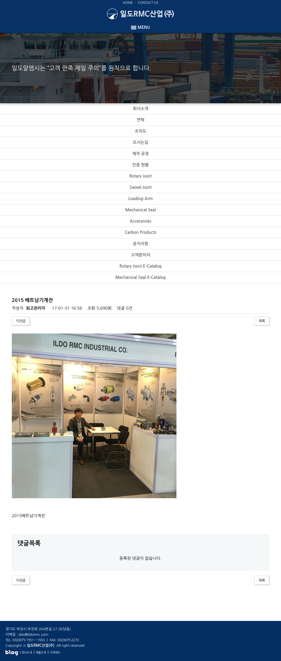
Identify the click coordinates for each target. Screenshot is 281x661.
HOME (128, 2)
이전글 (21, 321)
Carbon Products (140, 232)
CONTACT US (148, 2)
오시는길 (140, 142)
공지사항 (140, 244)
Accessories (140, 221)
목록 (262, 321)
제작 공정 (140, 154)
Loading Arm (140, 199)
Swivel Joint (141, 187)
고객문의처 (140, 255)
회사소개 (140, 109)
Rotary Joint (140, 176)
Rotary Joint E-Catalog (140, 266)
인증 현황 (140, 165)
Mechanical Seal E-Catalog (140, 277)
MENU (140, 27)
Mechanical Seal (140, 210)
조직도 (140, 131)
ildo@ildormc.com (33, 634)
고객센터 (55, 652)
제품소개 (41, 652)
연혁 (140, 120)
